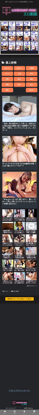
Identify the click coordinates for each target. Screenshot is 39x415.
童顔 (7, 84)
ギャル (7, 73)
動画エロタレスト (33, 52)
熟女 (19, 79)
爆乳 (31, 79)
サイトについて (11, 408)
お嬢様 (31, 68)
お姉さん (19, 68)
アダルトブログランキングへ (19, 390)
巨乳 (7, 79)
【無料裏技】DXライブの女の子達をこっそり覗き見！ (19, 298)
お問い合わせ (28, 408)
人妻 (19, 73)
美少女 (31, 90)
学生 (31, 73)
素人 (19, 84)
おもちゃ (7, 68)
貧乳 (7, 90)
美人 (31, 84)
